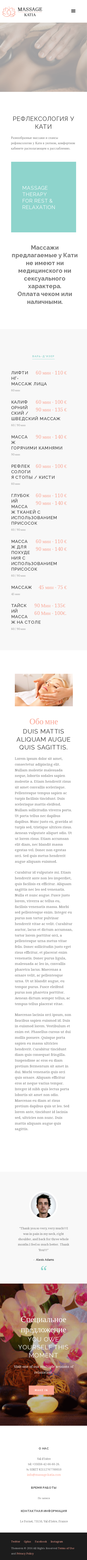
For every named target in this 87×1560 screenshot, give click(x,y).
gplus (27, 1541)
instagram (57, 1541)
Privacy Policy (25, 1553)
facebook (41, 1541)
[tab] (43, 356)
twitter (15, 1541)
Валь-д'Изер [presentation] (43, 356)
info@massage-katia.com (44, 1474)
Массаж (21, 587)
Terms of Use (66, 1548)
